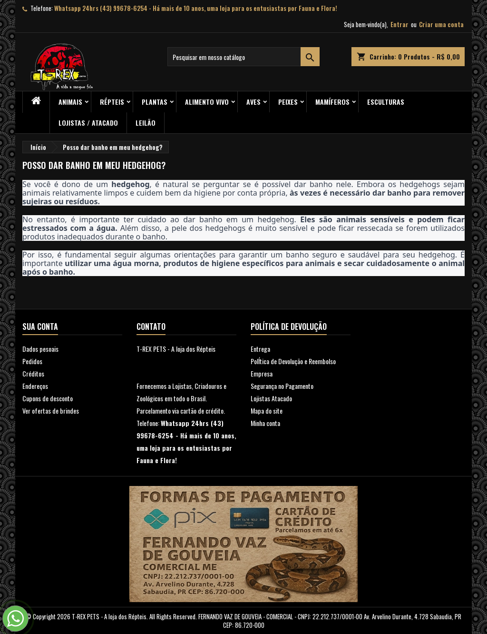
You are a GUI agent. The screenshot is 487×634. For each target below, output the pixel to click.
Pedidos (32, 361)
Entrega (260, 349)
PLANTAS (154, 102)
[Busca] (243, 56)
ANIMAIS (70, 102)
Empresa (262, 373)
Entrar (399, 24)
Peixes (288, 102)
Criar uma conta (441, 24)
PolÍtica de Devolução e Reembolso (293, 361)
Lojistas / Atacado (88, 123)
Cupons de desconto (47, 398)
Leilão (146, 123)
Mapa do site (266, 411)
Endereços (35, 386)
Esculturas (385, 102)
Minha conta (265, 423)
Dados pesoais (40, 349)
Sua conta (40, 326)
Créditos (33, 373)
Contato (151, 326)
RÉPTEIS (112, 102)
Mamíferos (332, 102)
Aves (253, 102)
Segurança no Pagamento (282, 386)
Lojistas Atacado (271, 398)
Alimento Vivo (207, 102)
